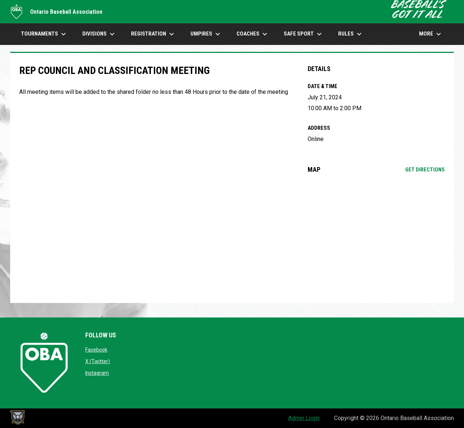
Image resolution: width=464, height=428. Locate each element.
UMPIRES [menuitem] (206, 34)
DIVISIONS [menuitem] (99, 34)
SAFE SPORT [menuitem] (304, 34)
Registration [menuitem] (153, 34)
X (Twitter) (97, 361)
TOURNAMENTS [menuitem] (44, 34)
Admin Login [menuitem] (304, 418)
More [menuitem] (431, 34)
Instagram (97, 373)
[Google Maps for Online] (376, 238)
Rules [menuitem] (351, 34)
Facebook (96, 350)
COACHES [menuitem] (253, 34)
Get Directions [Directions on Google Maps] (425, 169)
